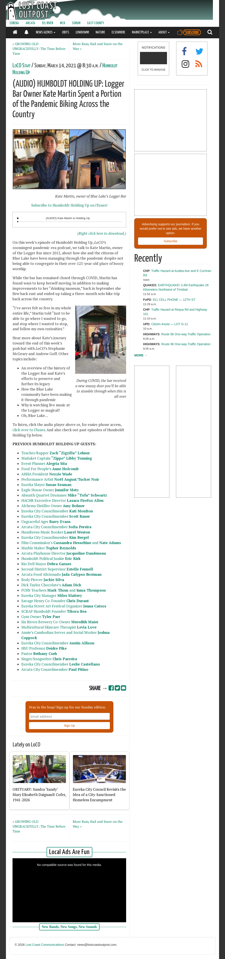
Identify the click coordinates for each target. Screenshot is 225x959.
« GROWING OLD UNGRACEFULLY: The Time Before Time (39, 49)
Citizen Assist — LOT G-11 (169, 324)
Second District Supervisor (44, 569)
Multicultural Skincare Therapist (58, 627)
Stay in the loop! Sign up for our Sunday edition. (67, 707)
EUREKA (14, 23)
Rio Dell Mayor (46, 563)
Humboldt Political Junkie (51, 558)
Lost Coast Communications (44, 944)
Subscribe (170, 241)
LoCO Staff (22, 66)
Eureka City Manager (51, 595)
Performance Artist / (60, 479)
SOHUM (76, 23)
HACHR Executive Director (62, 500)
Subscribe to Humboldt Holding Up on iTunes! (69, 205)
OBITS (65, 32)
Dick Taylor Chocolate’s (51, 585)
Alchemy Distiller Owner (53, 505)
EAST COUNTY (95, 23)
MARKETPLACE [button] (142, 32)
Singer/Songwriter (49, 658)
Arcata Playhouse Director (63, 553)
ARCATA (30, 23)
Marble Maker (48, 548)
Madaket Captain (56, 458)
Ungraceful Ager (46, 521)
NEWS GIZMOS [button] (45, 32)
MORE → (140, 355)
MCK (62, 23)
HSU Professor (44, 648)
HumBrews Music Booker (55, 532)
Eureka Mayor (46, 484)
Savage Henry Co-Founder (55, 600)
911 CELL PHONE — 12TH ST (174, 299)
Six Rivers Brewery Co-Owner (59, 622)
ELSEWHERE (118, 32)
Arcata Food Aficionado (61, 574)
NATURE (100, 32)
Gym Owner (40, 616)
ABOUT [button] (164, 32)
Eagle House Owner (50, 490)
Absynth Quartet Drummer (64, 495)
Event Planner (44, 463)
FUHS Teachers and (63, 590)
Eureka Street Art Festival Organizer (63, 606)
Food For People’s (50, 468)
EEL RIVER (47, 23)
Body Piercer (42, 579)
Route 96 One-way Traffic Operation (185, 334)
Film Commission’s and (71, 542)
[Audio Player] (18, 218)
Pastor (39, 653)
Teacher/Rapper (55, 453)
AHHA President (46, 474)
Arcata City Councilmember (56, 526)
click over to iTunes (29, 429)
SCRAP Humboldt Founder (54, 611)
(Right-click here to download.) (101, 233)
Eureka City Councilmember (57, 511)
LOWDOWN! (82, 32)
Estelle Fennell (80, 569)
